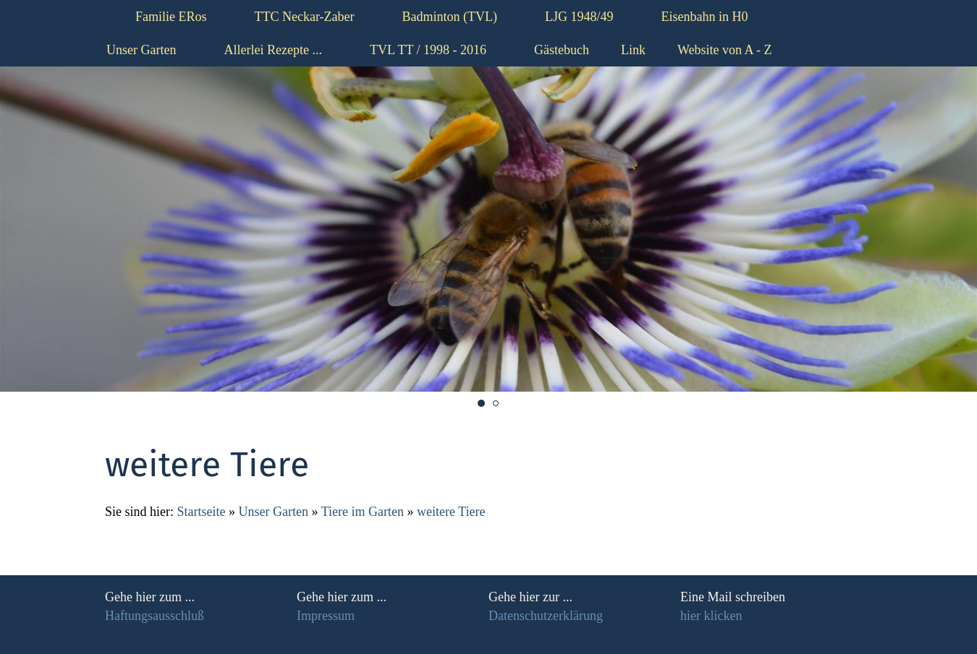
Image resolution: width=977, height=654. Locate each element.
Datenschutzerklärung (545, 615)
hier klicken (711, 615)
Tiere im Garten (364, 511)
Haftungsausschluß (154, 615)
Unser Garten (273, 511)
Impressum (326, 615)
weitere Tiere (451, 511)
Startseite (201, 511)
